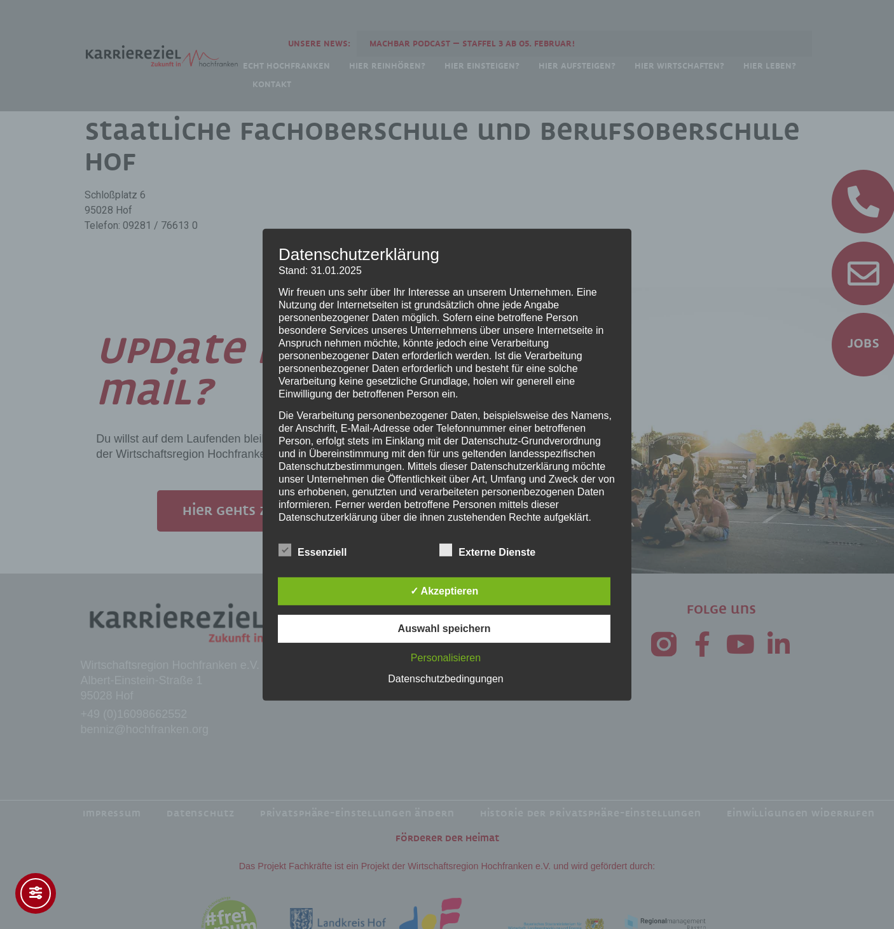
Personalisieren (446, 657)
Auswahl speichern (444, 628)
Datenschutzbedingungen (445, 678)
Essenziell (313, 550)
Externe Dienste (487, 550)
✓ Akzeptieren (444, 591)
